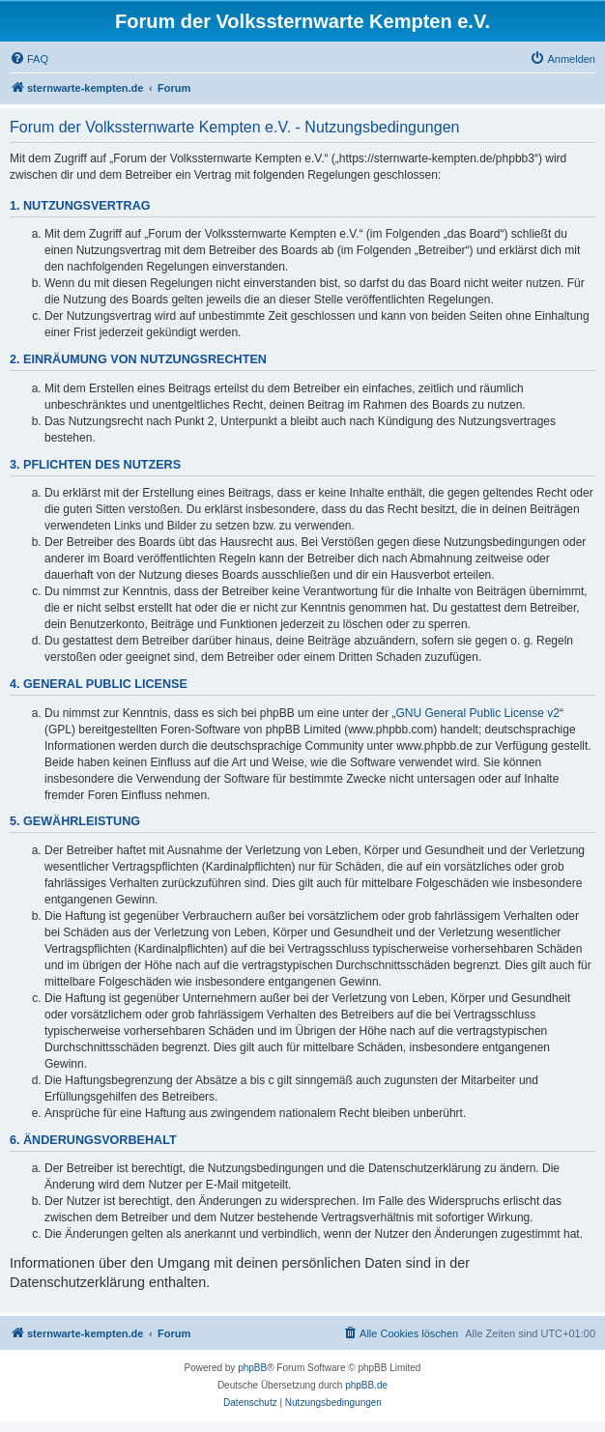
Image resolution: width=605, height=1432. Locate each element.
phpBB (252, 1367)
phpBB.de (366, 1385)
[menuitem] (29, 59)
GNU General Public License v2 (478, 713)
